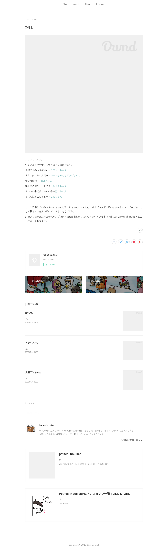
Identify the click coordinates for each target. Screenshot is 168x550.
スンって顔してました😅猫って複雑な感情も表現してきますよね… (55, 378)
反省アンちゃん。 (34, 372)
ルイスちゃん (60, 186)
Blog (65, 4)
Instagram (100, 4)
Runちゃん (46, 180)
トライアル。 (32, 342)
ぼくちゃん (61, 191)
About (76, 4)
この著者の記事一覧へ (131, 440)
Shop (87, 4)
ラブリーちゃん (59, 170)
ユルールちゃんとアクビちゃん (64, 175)
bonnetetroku (46, 425)
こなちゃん (56, 196)
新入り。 (29, 312)
